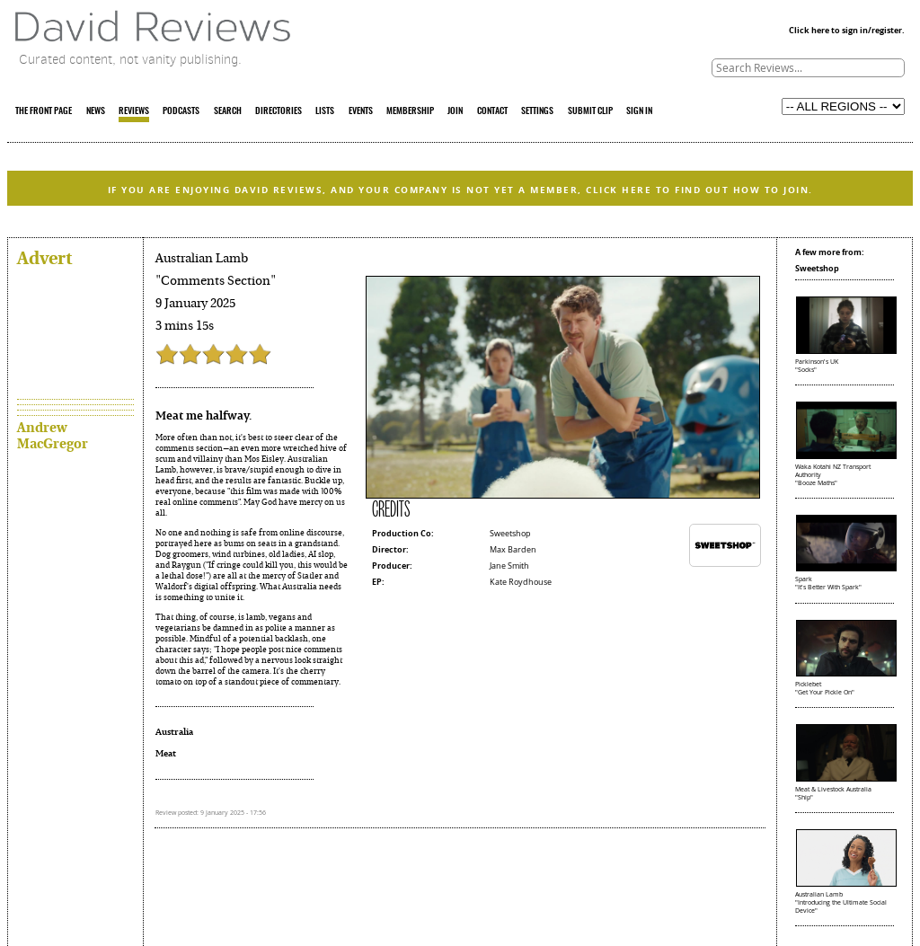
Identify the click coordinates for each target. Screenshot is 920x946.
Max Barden (513, 549)
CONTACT (492, 111)
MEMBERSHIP (410, 111)
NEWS (95, 111)
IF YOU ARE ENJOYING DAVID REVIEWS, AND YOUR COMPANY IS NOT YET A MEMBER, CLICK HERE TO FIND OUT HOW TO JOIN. (460, 189)
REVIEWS (134, 111)
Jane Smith (509, 565)
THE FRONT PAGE (43, 111)
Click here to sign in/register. (847, 30)
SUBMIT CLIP (590, 111)
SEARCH (228, 111)
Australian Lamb (201, 258)
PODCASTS (181, 111)
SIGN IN (639, 111)
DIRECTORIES (278, 111)
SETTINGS (537, 111)
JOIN (455, 111)
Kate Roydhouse (521, 582)
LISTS (324, 111)
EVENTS (361, 111)
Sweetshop (510, 533)
